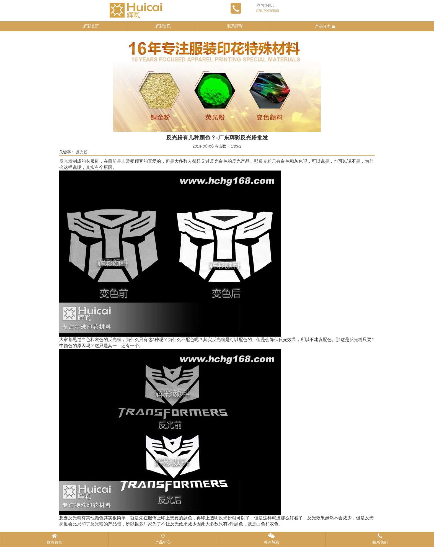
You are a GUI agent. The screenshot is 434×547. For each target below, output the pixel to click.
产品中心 (163, 538)
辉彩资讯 (163, 26)
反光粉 (81, 152)
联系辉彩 (235, 26)
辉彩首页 (91, 26)
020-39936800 (267, 11)
